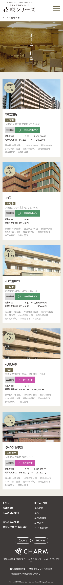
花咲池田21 (40, 518)
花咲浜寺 (39, 523)
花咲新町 (39, 507)
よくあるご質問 (11, 521)
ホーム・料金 (40, 502)
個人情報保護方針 (18, 569)
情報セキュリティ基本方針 (41, 569)
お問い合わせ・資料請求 (15, 526)
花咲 (36, 512)
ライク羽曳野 (41, 528)
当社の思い (8, 507)
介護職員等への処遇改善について (25, 574)
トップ (5, 18)
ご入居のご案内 (11, 512)
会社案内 (22, 540)
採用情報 (40, 540)
